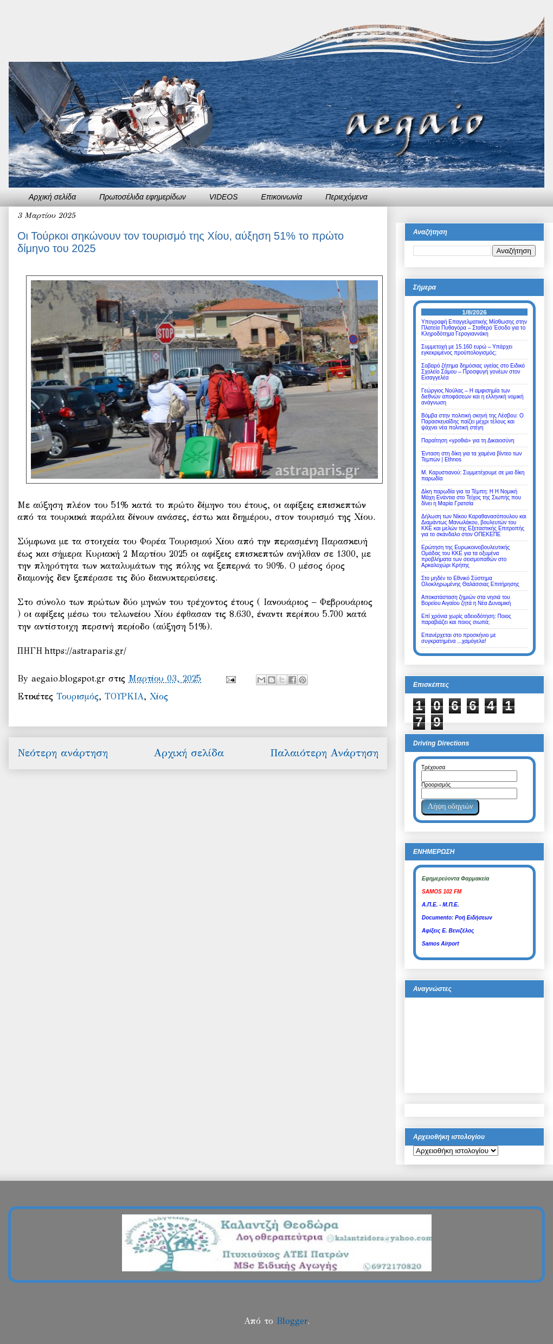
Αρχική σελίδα (52, 196)
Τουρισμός (77, 696)
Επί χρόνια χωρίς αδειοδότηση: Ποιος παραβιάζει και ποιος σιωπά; (466, 619)
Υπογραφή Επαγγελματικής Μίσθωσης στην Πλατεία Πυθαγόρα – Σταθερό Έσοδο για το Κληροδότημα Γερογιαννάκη (474, 328)
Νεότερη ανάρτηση (62, 753)
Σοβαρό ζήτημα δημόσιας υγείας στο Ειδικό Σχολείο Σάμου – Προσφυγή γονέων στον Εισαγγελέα (473, 372)
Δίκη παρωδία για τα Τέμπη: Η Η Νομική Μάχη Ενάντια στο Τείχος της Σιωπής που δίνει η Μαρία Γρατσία (471, 497)
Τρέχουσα (433, 767)
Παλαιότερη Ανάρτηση (324, 753)
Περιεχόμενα (346, 196)
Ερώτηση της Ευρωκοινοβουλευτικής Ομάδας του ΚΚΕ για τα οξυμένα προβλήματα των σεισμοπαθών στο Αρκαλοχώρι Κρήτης (465, 556)
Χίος (159, 696)
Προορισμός (436, 785)
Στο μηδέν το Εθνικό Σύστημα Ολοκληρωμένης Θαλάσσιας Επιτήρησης (470, 581)
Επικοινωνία (282, 196)
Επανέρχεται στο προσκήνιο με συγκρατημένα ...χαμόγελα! (458, 638)
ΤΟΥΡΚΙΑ (124, 696)
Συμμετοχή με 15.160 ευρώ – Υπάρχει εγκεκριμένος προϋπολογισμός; (466, 350)
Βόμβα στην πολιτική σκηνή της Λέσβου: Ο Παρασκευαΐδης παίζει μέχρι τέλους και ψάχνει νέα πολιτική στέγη (472, 421)
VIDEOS (223, 196)
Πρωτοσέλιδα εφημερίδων (142, 196)
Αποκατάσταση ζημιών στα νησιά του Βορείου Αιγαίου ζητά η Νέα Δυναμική (466, 600)
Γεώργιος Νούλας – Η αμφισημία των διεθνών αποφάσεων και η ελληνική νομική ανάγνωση (472, 397)
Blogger (291, 1321)
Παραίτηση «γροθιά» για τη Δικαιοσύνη (468, 440)
